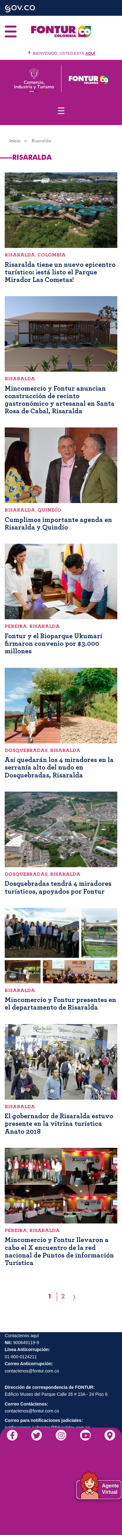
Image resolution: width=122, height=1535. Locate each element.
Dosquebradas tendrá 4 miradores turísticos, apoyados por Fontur (58, 887)
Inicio (15, 141)
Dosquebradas (26, 750)
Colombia (52, 254)
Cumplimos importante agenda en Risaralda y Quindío (58, 523)
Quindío (49, 510)
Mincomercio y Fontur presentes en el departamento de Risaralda (60, 1003)
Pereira (16, 626)
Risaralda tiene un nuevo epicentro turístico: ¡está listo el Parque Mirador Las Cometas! (60, 272)
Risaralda (20, 254)
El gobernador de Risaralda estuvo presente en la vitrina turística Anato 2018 (59, 1124)
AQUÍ (90, 53)
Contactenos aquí (22, 1335)
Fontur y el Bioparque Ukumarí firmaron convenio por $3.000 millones (53, 644)
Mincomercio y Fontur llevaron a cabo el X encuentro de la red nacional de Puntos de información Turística (59, 1251)
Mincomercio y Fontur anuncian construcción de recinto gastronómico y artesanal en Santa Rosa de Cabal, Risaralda (59, 400)
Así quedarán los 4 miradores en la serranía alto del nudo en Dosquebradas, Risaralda (59, 767)
